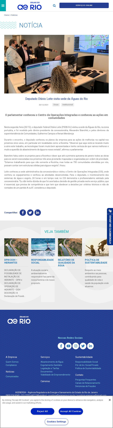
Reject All (42, 411)
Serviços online (84, 6)
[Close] (110, 400)
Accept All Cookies (70, 411)
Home (6, 15)
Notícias (14, 15)
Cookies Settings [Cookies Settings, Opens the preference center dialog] (56, 421)
